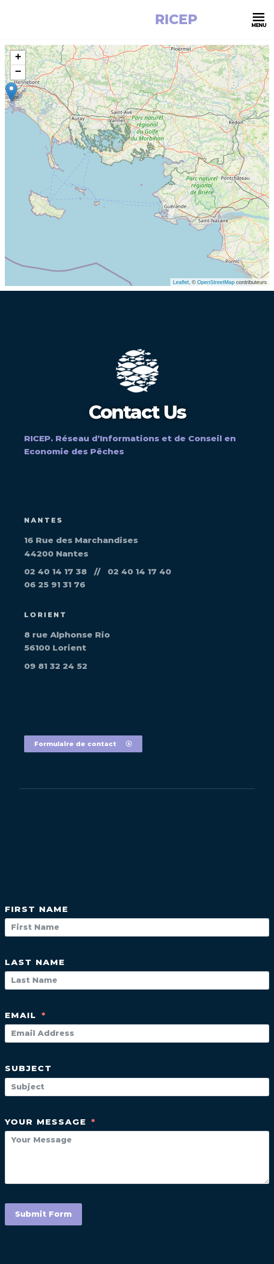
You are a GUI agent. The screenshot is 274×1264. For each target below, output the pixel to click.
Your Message (45, 1122)
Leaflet (181, 282)
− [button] (18, 72)
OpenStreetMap (216, 282)
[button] (83, 743)
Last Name (35, 962)
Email (21, 1015)
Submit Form (43, 1214)
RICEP (176, 19)
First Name (36, 909)
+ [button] (18, 58)
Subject (28, 1068)
